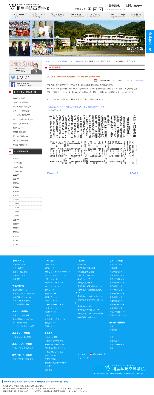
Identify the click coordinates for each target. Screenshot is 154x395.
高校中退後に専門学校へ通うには (88, 318)
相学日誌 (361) (19, 128)
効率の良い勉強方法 (85, 292)
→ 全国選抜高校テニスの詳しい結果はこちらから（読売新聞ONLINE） (76, 107)
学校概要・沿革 (19, 281)
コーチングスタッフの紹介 (23, 343)
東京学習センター (117, 314)
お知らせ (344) (19, 98)
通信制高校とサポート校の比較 (90, 313)
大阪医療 (113, 347)
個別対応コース (51, 314)
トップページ (50, 61)
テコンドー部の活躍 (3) (22, 111)
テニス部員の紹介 (20, 340)
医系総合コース (51, 343)
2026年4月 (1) (18, 163)
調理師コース (50, 329)
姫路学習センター (117, 292)
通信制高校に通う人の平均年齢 (90, 331)
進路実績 (48, 387)
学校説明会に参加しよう (87, 334)
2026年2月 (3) (18, 167)
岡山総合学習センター (119, 332)
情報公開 (16, 296)
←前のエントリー (52, 173)
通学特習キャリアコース (55, 300)
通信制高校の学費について (88, 327)
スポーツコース (51, 325)
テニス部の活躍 (77, 61)
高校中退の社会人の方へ (55, 365)
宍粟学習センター (117, 289)
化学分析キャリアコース (55, 336)
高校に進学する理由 (85, 289)
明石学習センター (117, 303)
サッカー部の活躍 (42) (22, 107)
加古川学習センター (118, 296)
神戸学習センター (117, 307)
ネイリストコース (52, 303)
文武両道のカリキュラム (23, 336)
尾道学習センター (117, 318)
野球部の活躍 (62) (20, 136)
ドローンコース (51, 296)
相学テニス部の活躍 (21, 332)
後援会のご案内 (19, 292)
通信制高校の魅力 (84, 300)
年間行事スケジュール (22, 314)
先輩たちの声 (50, 372)
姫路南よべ (114, 358)
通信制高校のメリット (22, 307)
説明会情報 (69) (19, 132)
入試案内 (48, 383)
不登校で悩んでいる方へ (55, 369)
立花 (111, 350)
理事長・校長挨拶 (20, 289)
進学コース (49, 307)
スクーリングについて (22, 318)
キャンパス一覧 (116, 281)
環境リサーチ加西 (117, 361)
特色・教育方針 (19, 285)
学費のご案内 (50, 376)
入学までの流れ (51, 354)
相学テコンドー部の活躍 (23, 376)
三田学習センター (117, 311)
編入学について (83, 296)
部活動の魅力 (82, 281)
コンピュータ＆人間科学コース (57, 289)
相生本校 (113, 285)
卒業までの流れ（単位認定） (24, 311)
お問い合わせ (133, 5)
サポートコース (51, 318)
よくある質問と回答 (21, 321)
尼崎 (111, 365)
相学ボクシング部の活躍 (23, 365)
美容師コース (50, 332)
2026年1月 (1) (18, 171)
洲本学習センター (117, 322)
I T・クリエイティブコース (56, 292)
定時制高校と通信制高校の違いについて (88, 308)
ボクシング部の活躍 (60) (23, 119)
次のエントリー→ (137, 173)
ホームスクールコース (54, 322)
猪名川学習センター (118, 329)
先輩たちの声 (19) (20, 124)
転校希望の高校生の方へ (55, 361)
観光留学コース (51, 340)
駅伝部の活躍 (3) (20, 145)
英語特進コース (51, 311)
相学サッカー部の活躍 (22, 354)
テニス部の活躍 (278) (22, 115)
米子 (111, 354)
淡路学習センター (117, 325)
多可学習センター (117, 300)
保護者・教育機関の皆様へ (56, 380)
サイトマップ (83, 375)
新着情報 (63, 61)
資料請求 (114, 5)
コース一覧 (49, 281)
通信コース (49, 285)
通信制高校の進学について (88, 323)
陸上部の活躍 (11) (20, 141)
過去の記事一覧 (99, 371)
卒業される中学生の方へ (55, 358)
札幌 (111, 343)
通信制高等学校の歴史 (86, 285)
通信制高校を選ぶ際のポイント (90, 303)
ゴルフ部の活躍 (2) (20, 102)
